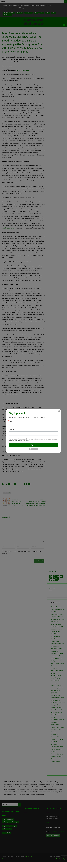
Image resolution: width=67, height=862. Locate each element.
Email (10, 421)
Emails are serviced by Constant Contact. (20, 440)
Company (12, 429)
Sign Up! (33, 445)
